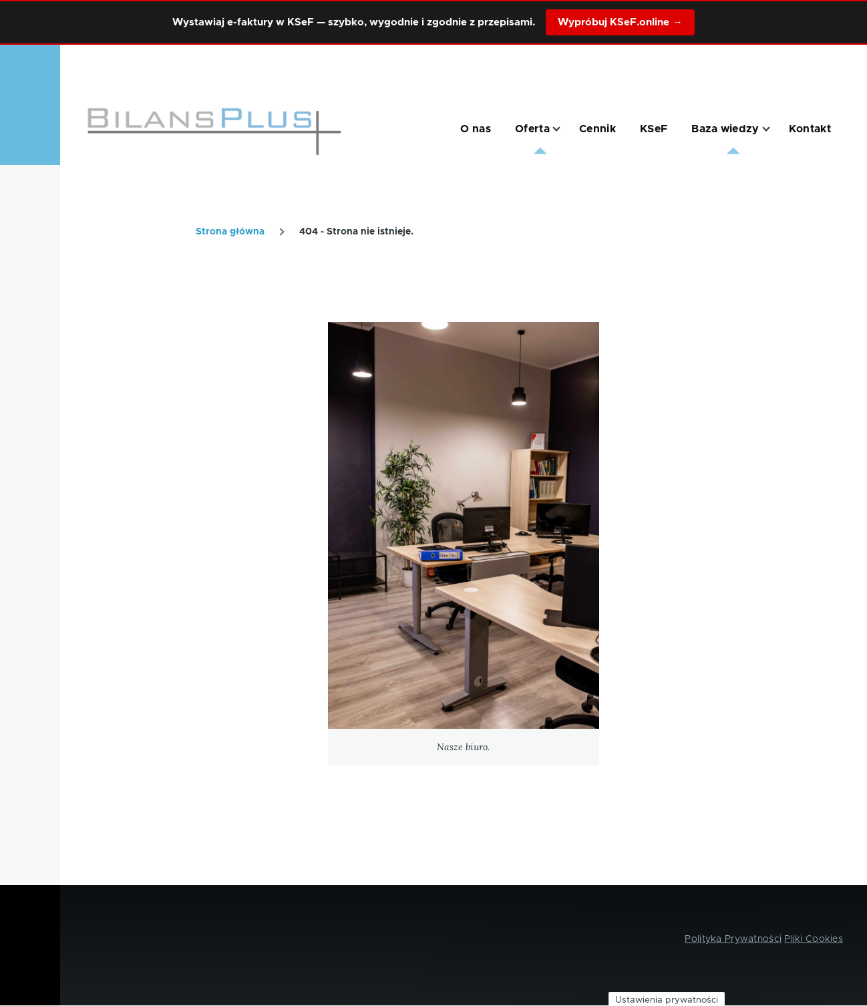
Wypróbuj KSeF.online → (620, 22)
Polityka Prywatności (733, 939)
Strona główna (230, 231)
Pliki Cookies (813, 939)
